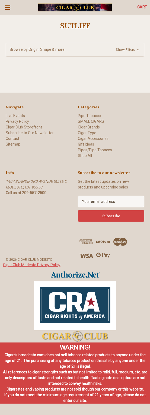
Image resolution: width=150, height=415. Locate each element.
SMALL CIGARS (91, 121)
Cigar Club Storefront (24, 127)
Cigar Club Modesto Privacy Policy (31, 265)
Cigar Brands (89, 127)
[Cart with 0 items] (142, 7)
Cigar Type (87, 133)
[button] (75, 49)
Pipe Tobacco (89, 116)
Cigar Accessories (93, 138)
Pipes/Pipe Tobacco (95, 150)
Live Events (15, 116)
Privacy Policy (17, 121)
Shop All (85, 155)
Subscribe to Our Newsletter (30, 133)
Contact (12, 138)
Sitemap (13, 144)
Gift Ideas (86, 144)
